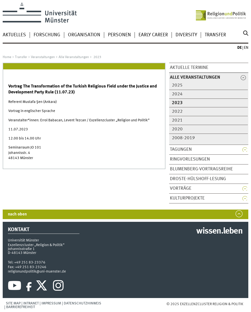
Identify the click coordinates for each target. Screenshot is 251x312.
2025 (177, 85)
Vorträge (180, 188)
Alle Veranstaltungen (74, 57)
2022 (177, 111)
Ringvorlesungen (190, 159)
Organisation (84, 35)
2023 (97, 57)
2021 (177, 120)
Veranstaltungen (43, 57)
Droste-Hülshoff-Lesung (198, 179)
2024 (177, 94)
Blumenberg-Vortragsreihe (201, 169)
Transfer (215, 35)
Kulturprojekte (187, 198)
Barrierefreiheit (20, 307)
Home (7, 57)
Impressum (51, 303)
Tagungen (181, 149)
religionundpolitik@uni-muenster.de (37, 272)
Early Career (153, 35)
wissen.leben (219, 231)
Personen (119, 35)
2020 (177, 129)
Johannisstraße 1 (21, 249)
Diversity (186, 35)
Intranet (31, 303)
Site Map (13, 303)
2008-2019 (183, 138)
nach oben (17, 214)
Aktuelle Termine (189, 67)
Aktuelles (14, 35)
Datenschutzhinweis (82, 303)
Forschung (47, 35)
